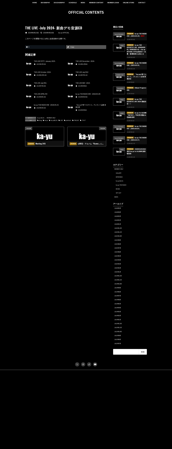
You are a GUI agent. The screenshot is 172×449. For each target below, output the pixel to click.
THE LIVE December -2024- (85, 61)
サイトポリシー (31, 392)
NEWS (117, 200)
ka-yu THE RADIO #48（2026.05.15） (47, 105)
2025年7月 (118, 257)
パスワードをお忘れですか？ (33, 436)
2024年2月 (118, 332)
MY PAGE (111, 421)
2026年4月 (118, 217)
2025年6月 (118, 261)
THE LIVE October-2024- (43, 72)
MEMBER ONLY (51, 118)
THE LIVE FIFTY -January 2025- (45, 61)
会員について (29, 438)
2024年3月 (118, 328)
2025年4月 (118, 270)
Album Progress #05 (136, 89)
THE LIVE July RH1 (40, 83)
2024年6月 (118, 314)
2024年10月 (119, 296)
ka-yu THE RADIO (122, 187)
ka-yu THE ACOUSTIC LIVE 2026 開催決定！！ (136, 101)
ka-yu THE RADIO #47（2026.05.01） (137, 127)
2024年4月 (118, 323)
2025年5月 (118, 265)
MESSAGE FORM (113, 419)
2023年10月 (119, 350)
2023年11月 (119, 345)
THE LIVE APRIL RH (41, 94)
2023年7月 (118, 363)
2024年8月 (118, 305)
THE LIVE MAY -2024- (83, 83)
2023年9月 (118, 354)
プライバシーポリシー (47, 392)
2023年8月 (118, 359)
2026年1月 (118, 230)
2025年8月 (118, 252)
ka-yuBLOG (54, 120)
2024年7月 (118, 310)
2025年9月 (118, 248)
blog (40, 120)
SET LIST (119, 196)
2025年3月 (118, 274)
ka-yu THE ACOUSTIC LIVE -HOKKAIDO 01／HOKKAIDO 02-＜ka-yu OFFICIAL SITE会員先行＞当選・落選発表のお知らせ (136, 49)
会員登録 (53, 38)
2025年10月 (119, 243)
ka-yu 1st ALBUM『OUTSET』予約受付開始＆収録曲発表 (136, 114)
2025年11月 (119, 239)
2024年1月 (118, 337)
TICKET (110, 405)
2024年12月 (119, 288)
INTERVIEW (120, 178)
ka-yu (46, 120)
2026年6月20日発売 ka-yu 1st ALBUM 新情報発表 (136, 151)
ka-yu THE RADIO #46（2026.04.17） (137, 138)
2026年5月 (118, 212)
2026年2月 (118, 225)
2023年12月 (119, 341)
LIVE (62, 120)
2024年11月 (119, 292)
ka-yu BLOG (40, 118)
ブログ (84, 120)
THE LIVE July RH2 (82, 72)
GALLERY (119, 174)
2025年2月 (118, 279)
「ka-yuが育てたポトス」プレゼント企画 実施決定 (136, 76)
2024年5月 (118, 319)
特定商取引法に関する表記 (66, 392)
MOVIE (118, 191)
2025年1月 (118, 283)
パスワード (28, 416)
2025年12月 (119, 234)
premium (69, 120)
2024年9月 (118, 301)
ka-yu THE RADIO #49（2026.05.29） (89, 94)
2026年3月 (118, 221)
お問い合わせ (82, 392)
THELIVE (76, 120)
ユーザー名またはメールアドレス (35, 406)
